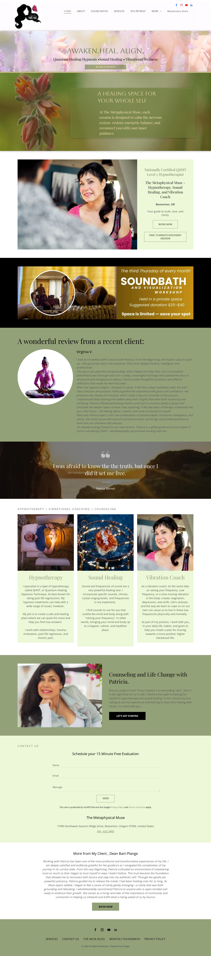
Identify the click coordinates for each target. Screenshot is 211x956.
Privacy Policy (117, 807)
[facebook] (176, 5)
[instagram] (181, 5)
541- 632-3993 (105, 831)
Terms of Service (137, 807)
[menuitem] (67, 11)
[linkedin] (191, 5)
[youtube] (186, 5)
